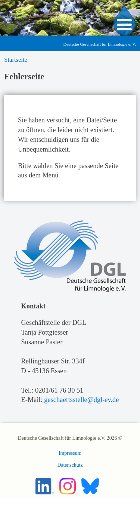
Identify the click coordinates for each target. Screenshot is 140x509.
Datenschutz (70, 465)
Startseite (15, 59)
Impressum (70, 453)
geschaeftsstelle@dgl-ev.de (81, 399)
